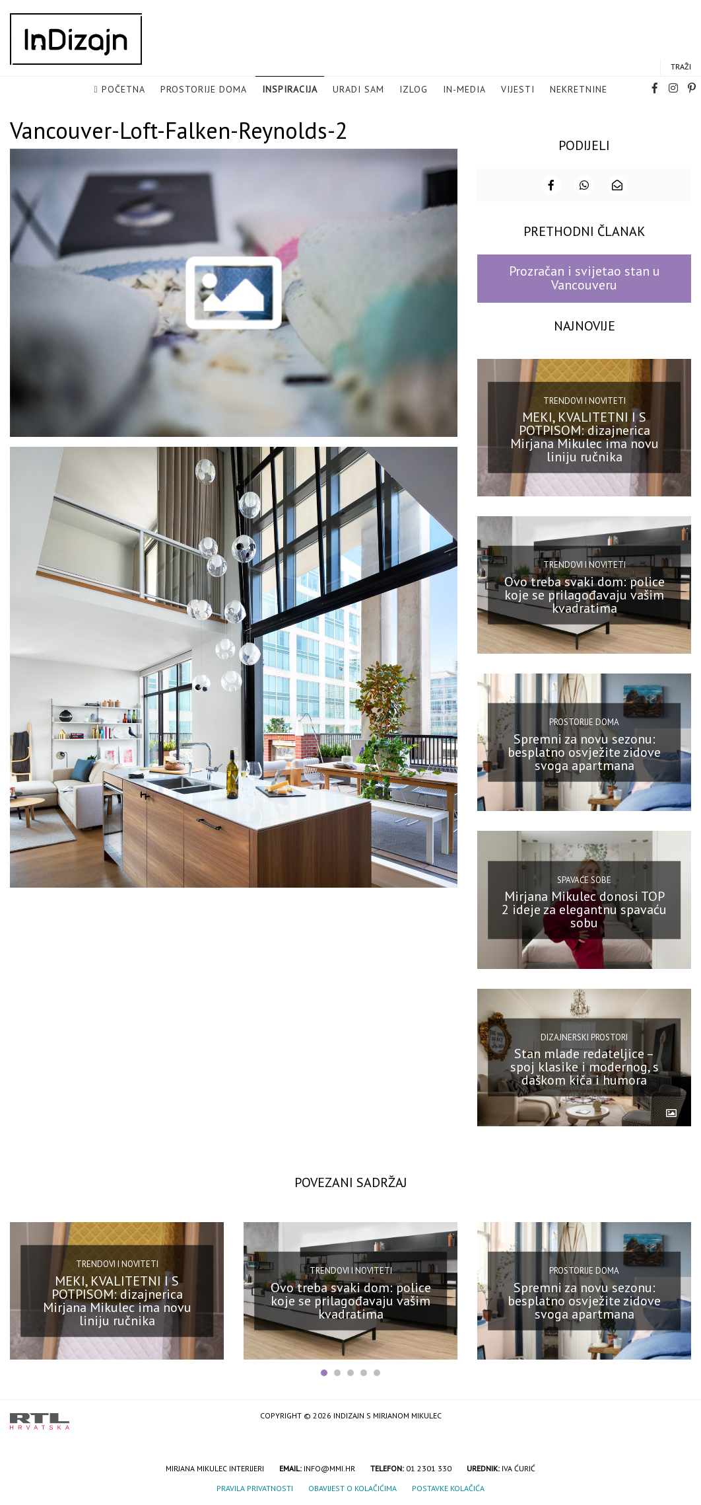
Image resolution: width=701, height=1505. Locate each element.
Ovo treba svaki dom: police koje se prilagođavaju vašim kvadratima (584, 593)
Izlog (413, 90)
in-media (464, 90)
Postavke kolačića (448, 1487)
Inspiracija (289, 90)
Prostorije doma (203, 90)
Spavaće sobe (584, 878)
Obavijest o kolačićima (352, 1487)
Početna (123, 90)
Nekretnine (578, 90)
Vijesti (518, 90)
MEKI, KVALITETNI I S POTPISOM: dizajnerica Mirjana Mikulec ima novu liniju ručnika (584, 435)
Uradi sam (358, 90)
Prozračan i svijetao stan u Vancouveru (584, 276)
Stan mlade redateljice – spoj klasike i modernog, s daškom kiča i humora (584, 1065)
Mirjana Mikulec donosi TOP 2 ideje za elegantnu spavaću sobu (584, 908)
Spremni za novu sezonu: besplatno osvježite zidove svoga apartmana (584, 751)
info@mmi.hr (329, 1467)
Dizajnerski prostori (584, 1036)
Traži (681, 67)
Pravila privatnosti (255, 1487)
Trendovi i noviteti (584, 399)
